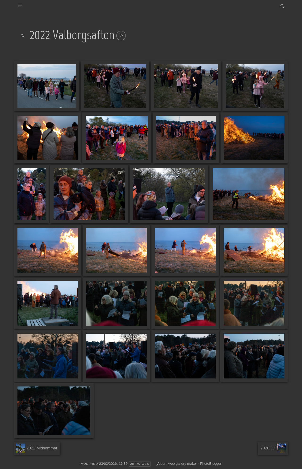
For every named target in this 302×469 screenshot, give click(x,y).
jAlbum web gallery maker (176, 463)
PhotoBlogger (210, 463)
